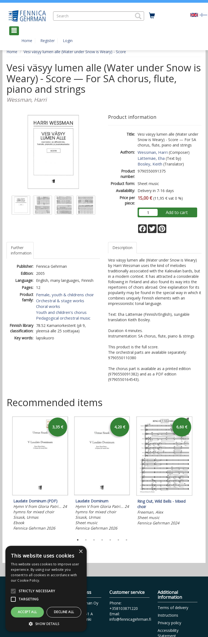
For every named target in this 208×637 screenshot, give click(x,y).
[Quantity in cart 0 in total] (152, 15)
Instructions (168, 615)
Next (199, 474)
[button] (138, 16)
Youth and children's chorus (61, 312)
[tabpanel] (40, 474)
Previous (5, 474)
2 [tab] (86, 540)
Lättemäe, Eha (151, 158)
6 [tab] (118, 540)
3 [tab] (94, 540)
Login (68, 40)
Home (26, 40)
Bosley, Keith (150, 164)
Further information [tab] (21, 250)
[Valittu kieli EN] (194, 14)
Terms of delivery (173, 607)
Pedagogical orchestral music (63, 318)
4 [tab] (102, 540)
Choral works (48, 306)
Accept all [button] (27, 612)
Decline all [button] (64, 612)
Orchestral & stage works (60, 300)
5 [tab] (110, 540)
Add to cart (177, 212)
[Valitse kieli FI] (203, 14)
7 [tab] (126, 540)
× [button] (81, 552)
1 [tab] (77, 540)
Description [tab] (122, 247)
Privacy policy (169, 622)
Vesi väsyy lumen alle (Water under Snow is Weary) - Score (75, 51)
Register (47, 40)
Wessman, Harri (153, 152)
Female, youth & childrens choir (65, 294)
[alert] (46, 589)
